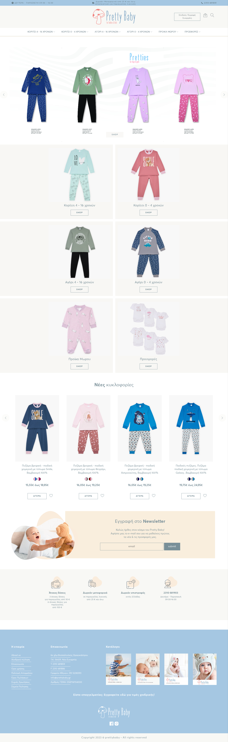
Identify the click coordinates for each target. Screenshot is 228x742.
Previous (4, 94)
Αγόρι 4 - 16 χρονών (106, 32)
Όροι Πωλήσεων (19, 678)
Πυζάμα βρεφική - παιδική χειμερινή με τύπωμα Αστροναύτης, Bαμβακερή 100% (139, 469)
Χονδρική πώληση (20, 660)
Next (224, 94)
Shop (115, 135)
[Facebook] (111, 724)
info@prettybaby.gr (61, 678)
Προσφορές (191, 32)
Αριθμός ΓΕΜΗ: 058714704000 (66, 682)
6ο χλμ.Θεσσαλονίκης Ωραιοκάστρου (69, 655)
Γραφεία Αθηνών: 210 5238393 (66, 673)
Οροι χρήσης (17, 669)
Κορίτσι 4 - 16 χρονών (40, 32)
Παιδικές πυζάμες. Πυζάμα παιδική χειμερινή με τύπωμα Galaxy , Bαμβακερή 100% (191, 469)
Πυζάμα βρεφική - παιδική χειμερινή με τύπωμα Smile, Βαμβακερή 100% (37, 469)
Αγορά (37, 496)
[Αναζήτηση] (212, 16)
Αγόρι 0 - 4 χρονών (138, 32)
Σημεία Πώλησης (19, 687)
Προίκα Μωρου (167, 32)
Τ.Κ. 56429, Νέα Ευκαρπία (63, 660)
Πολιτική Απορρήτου (21, 673)
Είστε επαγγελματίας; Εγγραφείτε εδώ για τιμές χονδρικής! (114, 695)
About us (16, 655)
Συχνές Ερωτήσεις (20, 682)
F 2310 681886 (58, 669)
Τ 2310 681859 (58, 664)
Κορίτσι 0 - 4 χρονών (73, 32)
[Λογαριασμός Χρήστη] (187, 17)
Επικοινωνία (17, 664)
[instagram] (116, 724)
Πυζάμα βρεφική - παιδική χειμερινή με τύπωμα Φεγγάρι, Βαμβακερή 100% (88, 469)
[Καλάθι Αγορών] (205, 16)
